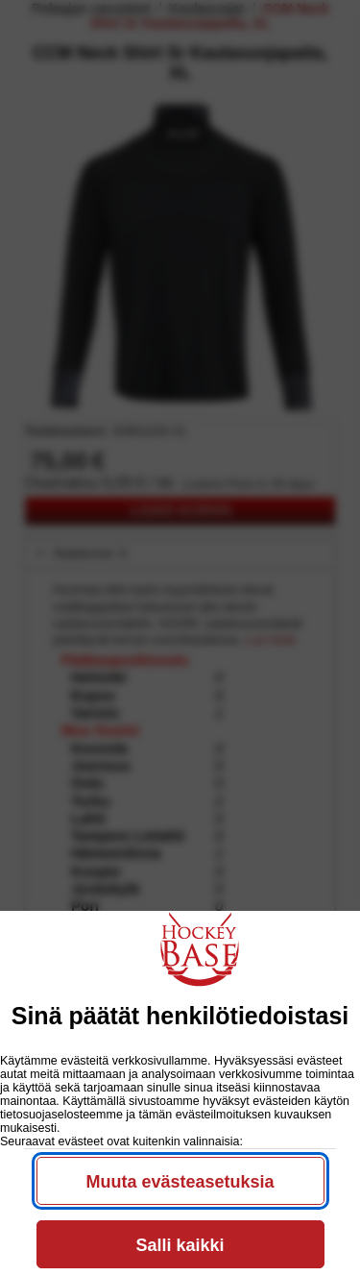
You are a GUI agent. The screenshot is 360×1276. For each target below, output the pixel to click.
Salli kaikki (179, 1245)
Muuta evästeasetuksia (179, 1181)
